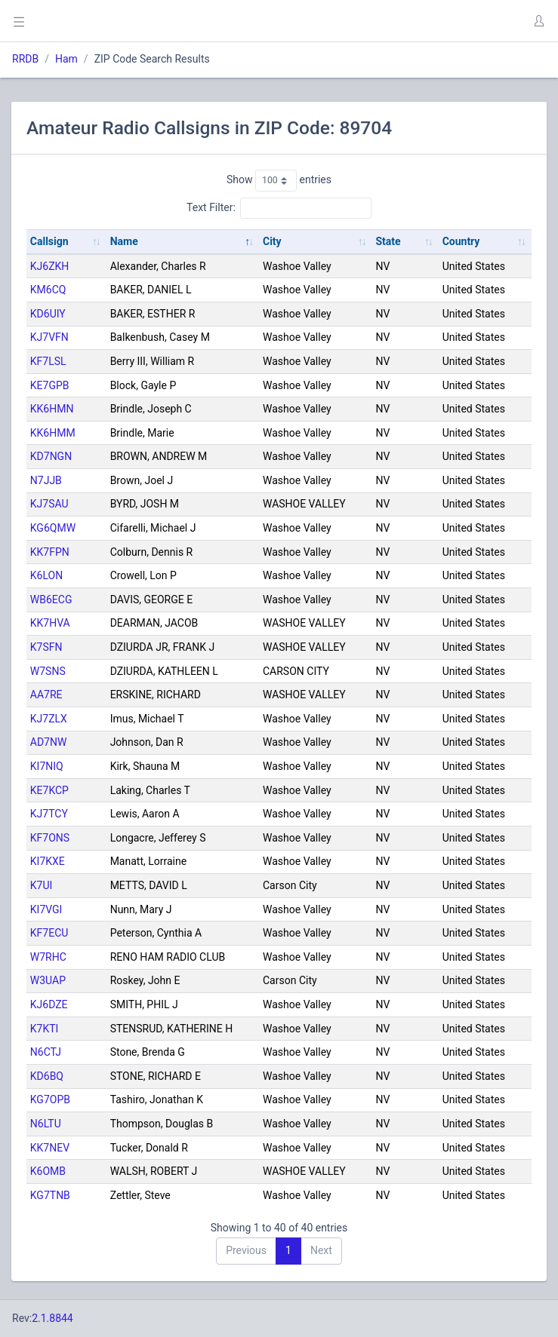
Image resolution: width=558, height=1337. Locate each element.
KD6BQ (46, 1076)
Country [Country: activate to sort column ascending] (461, 241)
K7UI (41, 885)
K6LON (46, 575)
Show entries (279, 180)
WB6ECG (51, 599)
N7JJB (46, 480)
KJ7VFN (49, 337)
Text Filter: (279, 208)
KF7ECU (49, 933)
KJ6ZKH (49, 266)
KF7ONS (49, 838)
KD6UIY (48, 314)
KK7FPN (49, 552)
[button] (538, 21)
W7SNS (48, 671)
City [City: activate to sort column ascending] (272, 241)
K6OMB (48, 1171)
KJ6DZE (49, 1004)
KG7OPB (50, 1099)
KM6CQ (48, 290)
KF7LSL (48, 361)
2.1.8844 (52, 1318)
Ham (66, 59)
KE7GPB (49, 385)
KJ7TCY (49, 814)
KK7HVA (50, 623)
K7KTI (44, 1029)
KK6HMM (53, 433)
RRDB (25, 59)
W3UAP (48, 980)
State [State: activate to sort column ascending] (387, 241)
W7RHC (48, 957)
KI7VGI (46, 909)
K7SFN (46, 647)
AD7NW (48, 742)
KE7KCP (49, 790)
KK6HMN (52, 409)
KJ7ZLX (48, 719)
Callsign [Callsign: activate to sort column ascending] (49, 241)
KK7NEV (49, 1148)
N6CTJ (45, 1052)
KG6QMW (53, 528)
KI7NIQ (46, 766)
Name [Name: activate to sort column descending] (124, 241)
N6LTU (45, 1124)
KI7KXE (47, 861)
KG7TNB (50, 1195)
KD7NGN (51, 456)
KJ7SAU (49, 504)
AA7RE (46, 694)
